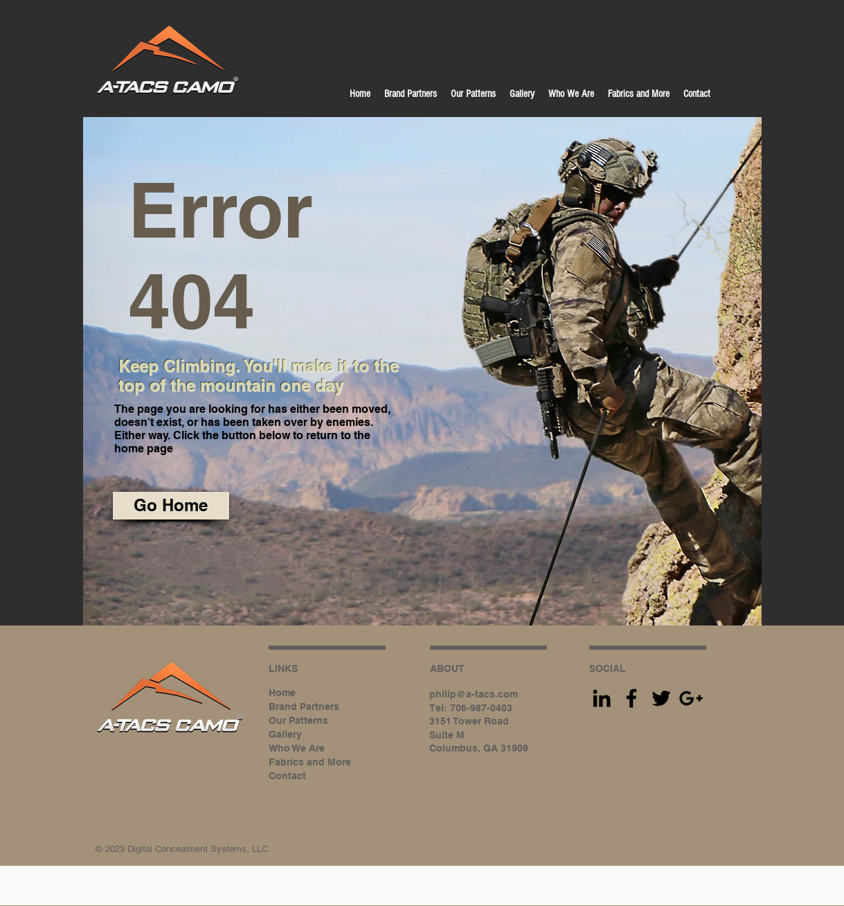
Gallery (285, 734)
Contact (287, 775)
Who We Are (297, 748)
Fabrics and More (310, 761)
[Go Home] (171, 505)
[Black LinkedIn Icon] (601, 698)
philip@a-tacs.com (473, 694)
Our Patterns (298, 720)
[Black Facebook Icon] (631, 698)
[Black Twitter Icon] (661, 698)
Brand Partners (304, 706)
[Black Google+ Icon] (691, 698)
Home (282, 692)
